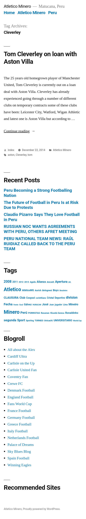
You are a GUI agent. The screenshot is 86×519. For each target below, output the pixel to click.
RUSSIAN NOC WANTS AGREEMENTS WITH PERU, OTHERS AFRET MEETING (40, 229)
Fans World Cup (19, 403)
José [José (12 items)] (45, 304)
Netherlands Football (23, 437)
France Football (19, 410)
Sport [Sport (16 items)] (21, 320)
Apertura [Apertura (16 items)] (61, 282)
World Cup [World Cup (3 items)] (77, 321)
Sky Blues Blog (19, 451)
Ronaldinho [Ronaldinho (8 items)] (71, 312)
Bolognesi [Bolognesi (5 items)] (47, 290)
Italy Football (17, 431)
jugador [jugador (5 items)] (58, 304)
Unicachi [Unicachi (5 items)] (48, 320)
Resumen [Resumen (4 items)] (45, 313)
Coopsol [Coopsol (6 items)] (30, 297)
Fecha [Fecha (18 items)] (8, 304)
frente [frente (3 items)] (15, 305)
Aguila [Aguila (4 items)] (33, 282)
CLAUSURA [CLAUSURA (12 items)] (11, 297)
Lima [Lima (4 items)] (65, 304)
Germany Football (21, 417)
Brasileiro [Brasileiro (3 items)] (63, 290)
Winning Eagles (19, 465)
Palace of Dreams (20, 444)
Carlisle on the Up (21, 363)
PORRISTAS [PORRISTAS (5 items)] (34, 313)
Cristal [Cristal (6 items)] (50, 297)
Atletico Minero (17, 6)
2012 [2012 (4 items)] (21, 282)
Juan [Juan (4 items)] (51, 304)
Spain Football (18, 458)
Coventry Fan (17, 376)
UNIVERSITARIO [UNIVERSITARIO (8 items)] (63, 320)
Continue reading (19, 131)
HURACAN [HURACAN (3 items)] (37, 305)
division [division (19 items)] (71, 298)
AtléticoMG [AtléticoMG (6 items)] (28, 290)
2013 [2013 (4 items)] (26, 282)
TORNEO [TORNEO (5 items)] (39, 320)
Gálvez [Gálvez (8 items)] (28, 304)
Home (9, 12)
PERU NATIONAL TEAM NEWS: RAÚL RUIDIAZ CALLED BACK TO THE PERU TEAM (39, 243)
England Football (20, 397)
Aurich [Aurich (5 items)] (38, 290)
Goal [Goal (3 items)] (21, 305)
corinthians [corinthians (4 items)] (41, 298)
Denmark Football (21, 390)
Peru (52, 12)
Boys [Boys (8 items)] (56, 290)
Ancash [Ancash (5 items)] (50, 282)
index (11, 150)
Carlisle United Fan (22, 370)
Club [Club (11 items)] (22, 297)
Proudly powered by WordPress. (41, 509)
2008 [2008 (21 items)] (8, 282)
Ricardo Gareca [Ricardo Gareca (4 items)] (57, 313)
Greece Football (19, 424)
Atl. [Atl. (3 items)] (69, 282)
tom (30, 154)
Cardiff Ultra (17, 356)
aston (11, 154)
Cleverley (21, 154)
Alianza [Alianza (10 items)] (41, 281)
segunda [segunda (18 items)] (10, 320)
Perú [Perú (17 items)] (23, 313)
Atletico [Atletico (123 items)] (12, 289)
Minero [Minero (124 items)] (12, 312)
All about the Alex (21, 349)
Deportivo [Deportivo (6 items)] (60, 297)
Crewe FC (15, 383)
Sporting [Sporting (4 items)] (30, 320)
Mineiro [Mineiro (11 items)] (73, 304)
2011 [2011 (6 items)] (15, 281)
